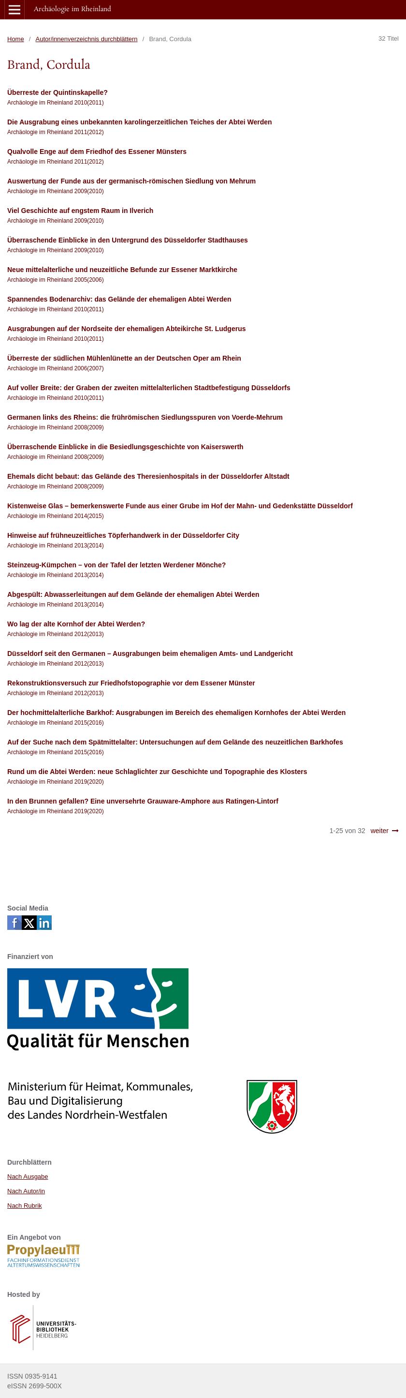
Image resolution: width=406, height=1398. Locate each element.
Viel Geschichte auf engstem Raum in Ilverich (80, 210)
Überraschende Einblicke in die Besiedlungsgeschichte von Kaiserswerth (125, 447)
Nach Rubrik (24, 1205)
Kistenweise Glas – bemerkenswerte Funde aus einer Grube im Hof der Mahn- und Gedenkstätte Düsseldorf (180, 506)
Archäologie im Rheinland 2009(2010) (55, 191)
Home (15, 39)
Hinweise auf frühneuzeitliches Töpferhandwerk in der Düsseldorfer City (123, 535)
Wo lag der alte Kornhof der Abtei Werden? (76, 624)
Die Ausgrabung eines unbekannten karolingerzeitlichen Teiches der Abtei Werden (139, 122)
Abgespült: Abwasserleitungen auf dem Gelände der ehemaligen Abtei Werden (133, 594)
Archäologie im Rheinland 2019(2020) (55, 781)
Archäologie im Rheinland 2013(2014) (55, 545)
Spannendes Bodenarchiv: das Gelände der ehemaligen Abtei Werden (119, 299)
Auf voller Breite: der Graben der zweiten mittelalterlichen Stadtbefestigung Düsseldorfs (148, 388)
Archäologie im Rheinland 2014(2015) (55, 516)
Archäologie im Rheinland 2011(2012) (55, 132)
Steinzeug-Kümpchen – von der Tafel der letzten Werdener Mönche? (116, 565)
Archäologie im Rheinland (72, 9)
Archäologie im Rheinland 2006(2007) (55, 368)
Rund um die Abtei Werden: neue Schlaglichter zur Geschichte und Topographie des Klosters (157, 771)
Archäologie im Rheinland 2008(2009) (55, 427)
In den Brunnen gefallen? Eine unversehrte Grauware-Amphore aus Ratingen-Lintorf (142, 801)
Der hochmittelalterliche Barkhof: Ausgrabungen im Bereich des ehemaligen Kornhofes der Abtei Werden (176, 712)
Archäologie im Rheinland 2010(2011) (55, 102)
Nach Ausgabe (27, 1176)
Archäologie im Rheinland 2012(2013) (55, 634)
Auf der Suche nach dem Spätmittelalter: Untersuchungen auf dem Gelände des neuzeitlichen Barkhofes (175, 742)
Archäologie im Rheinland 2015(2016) (55, 722)
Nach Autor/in (26, 1191)
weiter (380, 831)
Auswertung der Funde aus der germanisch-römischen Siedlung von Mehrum (131, 181)
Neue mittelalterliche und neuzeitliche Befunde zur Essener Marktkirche (122, 270)
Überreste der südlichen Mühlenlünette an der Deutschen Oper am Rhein (124, 358)
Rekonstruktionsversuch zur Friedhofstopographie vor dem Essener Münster (131, 683)
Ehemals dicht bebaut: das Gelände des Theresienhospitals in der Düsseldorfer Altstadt (148, 476)
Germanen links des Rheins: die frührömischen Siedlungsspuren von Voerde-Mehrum (145, 417)
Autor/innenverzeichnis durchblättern (87, 39)
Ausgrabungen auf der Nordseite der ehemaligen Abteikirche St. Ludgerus (126, 329)
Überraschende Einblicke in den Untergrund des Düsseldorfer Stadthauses (127, 240)
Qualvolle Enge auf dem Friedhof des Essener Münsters (97, 151)
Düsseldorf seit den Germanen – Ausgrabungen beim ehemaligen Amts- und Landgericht (150, 653)
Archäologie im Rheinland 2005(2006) (55, 279)
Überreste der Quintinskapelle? (57, 92)
